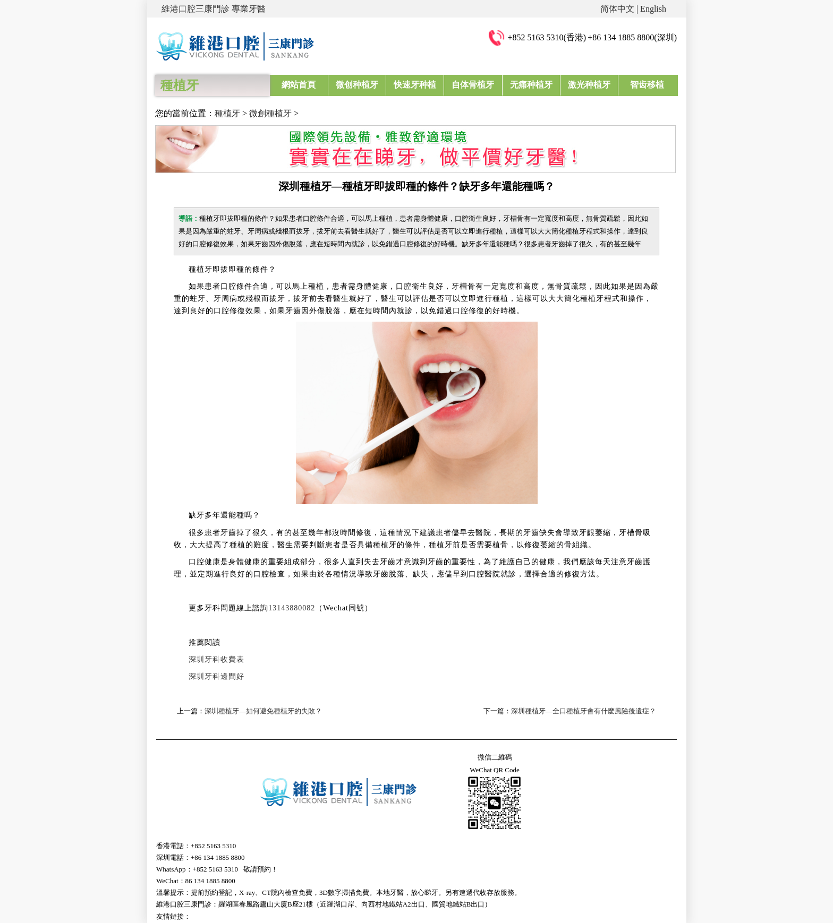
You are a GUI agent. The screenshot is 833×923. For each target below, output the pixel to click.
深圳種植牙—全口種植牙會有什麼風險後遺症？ (583, 711)
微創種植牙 (270, 113)
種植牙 (227, 113)
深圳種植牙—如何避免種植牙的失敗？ (263, 711)
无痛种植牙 (531, 84)
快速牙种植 (415, 84)
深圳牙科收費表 (216, 659)
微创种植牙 (357, 84)
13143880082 (291, 608)
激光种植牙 (589, 84)
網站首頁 (299, 84)
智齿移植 (647, 84)
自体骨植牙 (473, 84)
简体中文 (617, 8)
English (653, 8)
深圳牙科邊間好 (216, 676)
